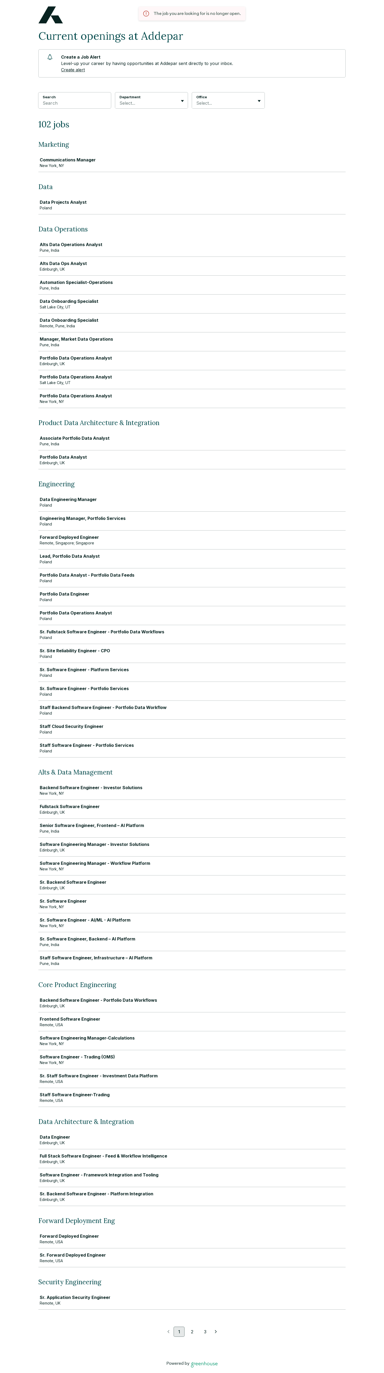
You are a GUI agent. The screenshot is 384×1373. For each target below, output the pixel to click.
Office (201, 97)
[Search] (74, 103)
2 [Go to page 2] (192, 1331)
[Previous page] (168, 1332)
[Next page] (216, 1332)
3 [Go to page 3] (205, 1331)
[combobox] (120, 103)
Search (49, 97)
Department (130, 97)
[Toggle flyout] (182, 101)
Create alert (73, 69)
